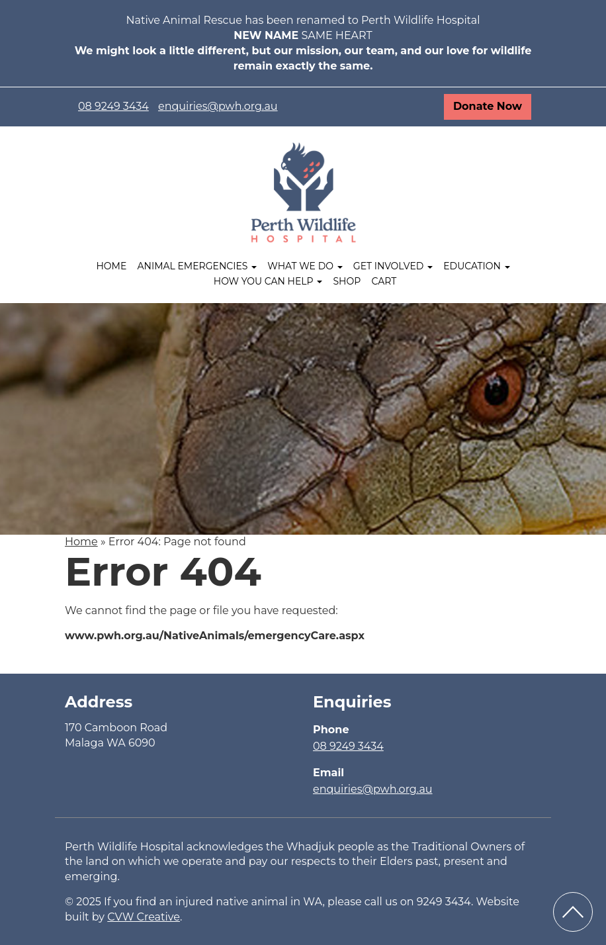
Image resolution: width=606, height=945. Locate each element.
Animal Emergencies (197, 266)
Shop (347, 281)
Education (476, 266)
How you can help (268, 281)
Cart (383, 281)
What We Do (304, 266)
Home (111, 266)
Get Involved (393, 266)
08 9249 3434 (113, 106)
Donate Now (487, 106)
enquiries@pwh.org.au (218, 106)
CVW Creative (143, 917)
